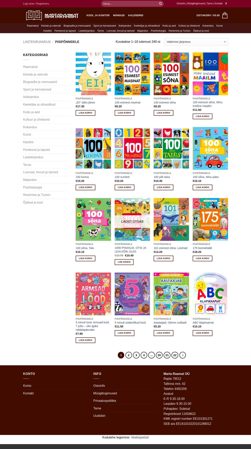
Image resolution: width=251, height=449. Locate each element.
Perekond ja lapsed (65, 30)
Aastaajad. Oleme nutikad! (170, 322)
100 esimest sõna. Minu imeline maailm (207, 104)
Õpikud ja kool (201, 30)
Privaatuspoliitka (104, 400)
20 (159, 355)
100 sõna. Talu (85, 248)
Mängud (119, 15)
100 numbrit (122, 177)
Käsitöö (47, 30)
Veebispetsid (140, 437)
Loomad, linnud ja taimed (121, 30)
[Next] (182, 355)
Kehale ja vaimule (51, 25)
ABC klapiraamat (203, 322)
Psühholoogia (158, 30)
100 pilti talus (162, 177)
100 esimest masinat (127, 102)
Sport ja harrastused (104, 25)
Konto (27, 385)
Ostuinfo (181, 3)
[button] (36, 4)
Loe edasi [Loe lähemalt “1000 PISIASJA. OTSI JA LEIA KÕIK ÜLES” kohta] (124, 262)
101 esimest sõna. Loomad (170, 248)
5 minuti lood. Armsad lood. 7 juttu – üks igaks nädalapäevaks (93, 326)
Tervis (100, 30)
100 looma (82, 177)
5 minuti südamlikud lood (130, 322)
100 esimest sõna (165, 102)
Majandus (142, 30)
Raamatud (32, 25)
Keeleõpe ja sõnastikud (147, 25)
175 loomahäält (202, 248)
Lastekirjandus (87, 30)
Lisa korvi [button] (85, 113)
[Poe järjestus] (196, 42)
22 (174, 355)
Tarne (210, 3)
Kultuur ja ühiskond (189, 25)
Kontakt (219, 3)
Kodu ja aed (169, 25)
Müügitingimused (196, 3)
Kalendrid (135, 15)
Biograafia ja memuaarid (77, 25)
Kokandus (208, 25)
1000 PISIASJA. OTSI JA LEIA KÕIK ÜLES (130, 249)
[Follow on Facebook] (226, 3)
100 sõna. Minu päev (206, 177)
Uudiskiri (99, 415)
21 (167, 355)
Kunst (219, 25)
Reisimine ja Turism (180, 30)
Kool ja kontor (98, 15)
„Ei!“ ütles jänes (85, 102)
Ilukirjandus (125, 25)
